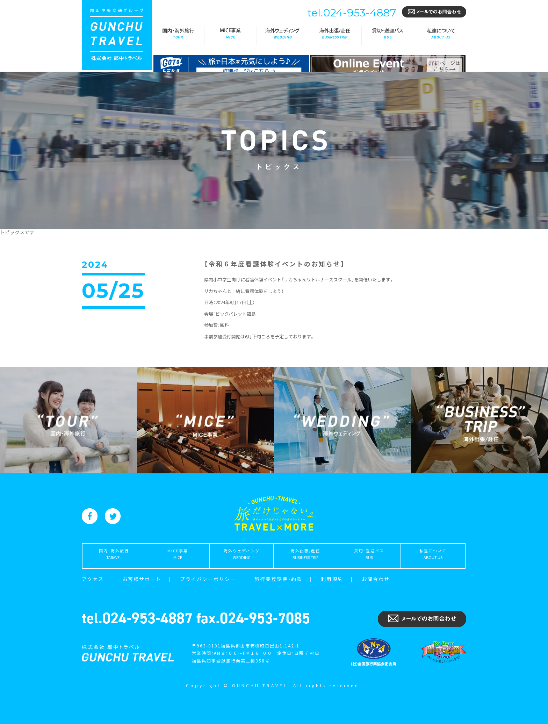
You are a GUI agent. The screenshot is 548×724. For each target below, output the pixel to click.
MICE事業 (230, 35)
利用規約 (332, 578)
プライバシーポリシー (208, 578)
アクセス (93, 578)
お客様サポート (141, 578)
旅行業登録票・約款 (278, 578)
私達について (440, 35)
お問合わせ (376, 578)
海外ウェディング (283, 35)
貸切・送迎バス (387, 35)
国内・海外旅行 (178, 35)
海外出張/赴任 (335, 35)
